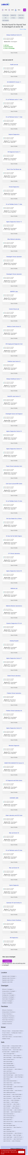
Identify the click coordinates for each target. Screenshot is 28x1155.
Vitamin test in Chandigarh (8, 998)
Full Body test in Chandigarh (8, 995)
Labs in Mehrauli (6, 1094)
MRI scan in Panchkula (7, 1010)
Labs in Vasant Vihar (7, 1082)
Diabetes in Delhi (14, 1051)
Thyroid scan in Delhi (6, 1049)
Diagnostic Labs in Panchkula (8, 978)
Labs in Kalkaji (6, 1078)
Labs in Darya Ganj (7, 1055)
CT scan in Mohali (6, 1032)
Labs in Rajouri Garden (8, 1090)
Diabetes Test (13, 15)
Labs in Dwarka (6, 1108)
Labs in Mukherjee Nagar (8, 1065)
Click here (21, 1152)
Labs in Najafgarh (7, 1106)
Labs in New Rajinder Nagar (9, 1125)
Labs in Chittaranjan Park (8, 1115)
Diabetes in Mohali (6, 1038)
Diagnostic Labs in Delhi (7, 982)
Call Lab (7, 45)
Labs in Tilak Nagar (19, 1076)
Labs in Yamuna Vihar (8, 1121)
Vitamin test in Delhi (17, 1049)
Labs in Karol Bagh (7, 1057)
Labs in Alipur (6, 1100)
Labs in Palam (17, 1082)
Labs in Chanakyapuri (8, 1069)
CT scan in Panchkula (6, 1013)
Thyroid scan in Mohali (7, 1034)
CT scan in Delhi (5, 1047)
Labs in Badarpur (15, 1108)
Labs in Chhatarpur (16, 1140)
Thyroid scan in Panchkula (8, 1017)
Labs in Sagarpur (7, 1129)
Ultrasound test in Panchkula (8, 1012)
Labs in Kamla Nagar (7, 1061)
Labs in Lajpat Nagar (7, 1086)
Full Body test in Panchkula (8, 1015)
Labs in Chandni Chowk (8, 1059)
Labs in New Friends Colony (9, 1073)
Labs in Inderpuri (18, 1069)
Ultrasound (21, 17)
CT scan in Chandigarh (7, 993)
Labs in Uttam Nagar (7, 1109)
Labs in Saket (6, 1111)
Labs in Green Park (7, 1104)
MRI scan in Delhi (6, 1045)
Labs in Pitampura (7, 1098)
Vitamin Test (20, 15)
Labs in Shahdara (7, 1096)
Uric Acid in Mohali (17, 1036)
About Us (20, 1148)
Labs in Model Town (16, 1096)
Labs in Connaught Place (8, 1053)
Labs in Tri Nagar (16, 1098)
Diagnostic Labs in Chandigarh (9, 976)
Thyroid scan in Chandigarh (8, 997)
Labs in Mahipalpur (15, 1100)
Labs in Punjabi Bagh (8, 1088)
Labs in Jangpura (17, 1055)
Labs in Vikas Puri (17, 1127)
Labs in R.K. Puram (18, 1137)
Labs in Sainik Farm (17, 1139)
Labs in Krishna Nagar (17, 1094)
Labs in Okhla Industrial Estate (9, 1080)
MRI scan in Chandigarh (7, 989)
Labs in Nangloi (14, 1102)
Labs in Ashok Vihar (7, 1119)
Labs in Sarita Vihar (7, 1139)
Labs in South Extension (8, 1113)
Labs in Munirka (6, 1140)
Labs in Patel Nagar (17, 1057)
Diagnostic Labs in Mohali (7, 980)
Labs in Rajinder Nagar (8, 1063)
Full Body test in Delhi (15, 1047)
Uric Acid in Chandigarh (7, 1000)
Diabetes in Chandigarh (7, 1002)
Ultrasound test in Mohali (17, 1030)
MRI (5, 17)
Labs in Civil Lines (18, 1121)
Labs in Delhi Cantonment (9, 1067)
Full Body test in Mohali (16, 1032)
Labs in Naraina (18, 1090)
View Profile (14, 52)
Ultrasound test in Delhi (16, 1045)
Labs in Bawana (16, 1106)
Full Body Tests (6, 15)
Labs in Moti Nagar (7, 1135)
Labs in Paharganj (7, 1123)
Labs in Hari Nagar (17, 1135)
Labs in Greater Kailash (16, 1111)
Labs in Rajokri (6, 1102)
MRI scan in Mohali (6, 1030)
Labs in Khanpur (18, 1133)
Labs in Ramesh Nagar (8, 1075)
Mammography (6, 20)
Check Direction (8, 46)
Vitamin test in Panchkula (7, 1019)
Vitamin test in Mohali (7, 1036)
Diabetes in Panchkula (7, 1023)
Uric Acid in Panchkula (7, 1021)
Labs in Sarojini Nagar (8, 1084)
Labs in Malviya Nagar (8, 1076)
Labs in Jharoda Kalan (8, 1133)
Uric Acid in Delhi (5, 1051)
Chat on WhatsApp (9, 48)
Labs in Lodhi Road (7, 1071)
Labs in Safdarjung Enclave (9, 1092)
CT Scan (13, 17)
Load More (7, 961)
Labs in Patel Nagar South (9, 1131)
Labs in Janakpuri (18, 1109)
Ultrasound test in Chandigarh (8, 991)
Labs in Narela (16, 1104)
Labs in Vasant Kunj (7, 1127)
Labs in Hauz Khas (19, 1075)
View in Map (23, 29)
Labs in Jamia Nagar (18, 1086)
